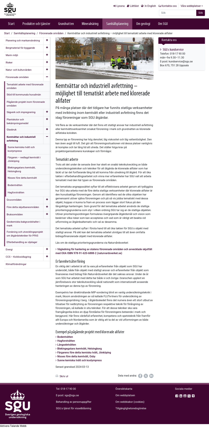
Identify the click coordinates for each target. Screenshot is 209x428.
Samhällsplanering (117, 24)
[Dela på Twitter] (146, 376)
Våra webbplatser (191, 5)
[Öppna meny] (47, 41)
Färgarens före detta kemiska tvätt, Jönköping (84, 352)
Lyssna (121, 5)
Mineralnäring (90, 24)
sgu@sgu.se (71, 395)
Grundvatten (66, 24)
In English (150, 5)
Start (11, 24)
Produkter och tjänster (36, 24)
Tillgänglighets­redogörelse (130, 408)
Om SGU (163, 24)
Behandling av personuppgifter (73, 401)
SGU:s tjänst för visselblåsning (73, 408)
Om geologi (143, 24)
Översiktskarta (123, 388)
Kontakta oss (169, 5)
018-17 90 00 (68, 388)
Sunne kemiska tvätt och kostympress (79, 360)
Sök (200, 12)
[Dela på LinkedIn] (151, 376)
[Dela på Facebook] (140, 376)
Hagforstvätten (66, 340)
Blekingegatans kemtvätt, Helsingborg (79, 348)
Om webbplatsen (125, 395)
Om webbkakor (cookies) (129, 401)
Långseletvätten (66, 344)
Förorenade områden (51, 33)
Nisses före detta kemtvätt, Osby (76, 356)
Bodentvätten (65, 336)
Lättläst (134, 5)
